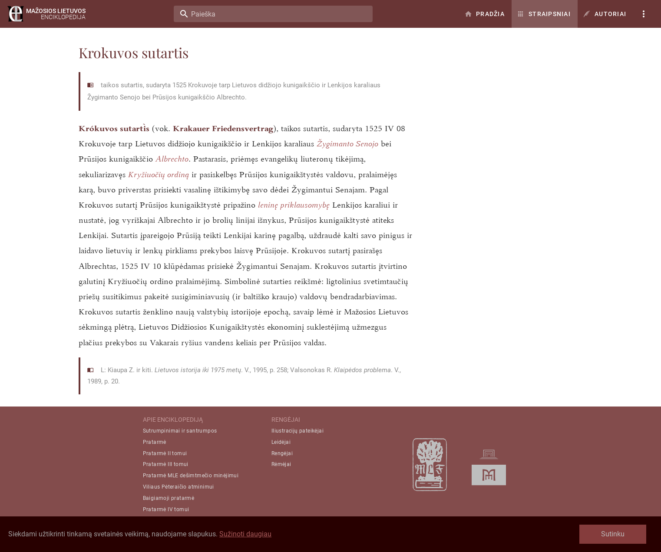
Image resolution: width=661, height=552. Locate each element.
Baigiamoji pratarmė (169, 498)
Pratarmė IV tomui (166, 509)
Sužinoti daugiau (245, 534)
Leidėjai (281, 442)
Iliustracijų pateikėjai (297, 431)
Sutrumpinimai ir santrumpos (180, 431)
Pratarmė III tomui (165, 464)
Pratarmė (154, 442)
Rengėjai (282, 453)
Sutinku (613, 534)
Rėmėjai (281, 464)
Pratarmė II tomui (165, 453)
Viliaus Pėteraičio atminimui (178, 487)
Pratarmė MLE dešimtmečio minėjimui (191, 476)
